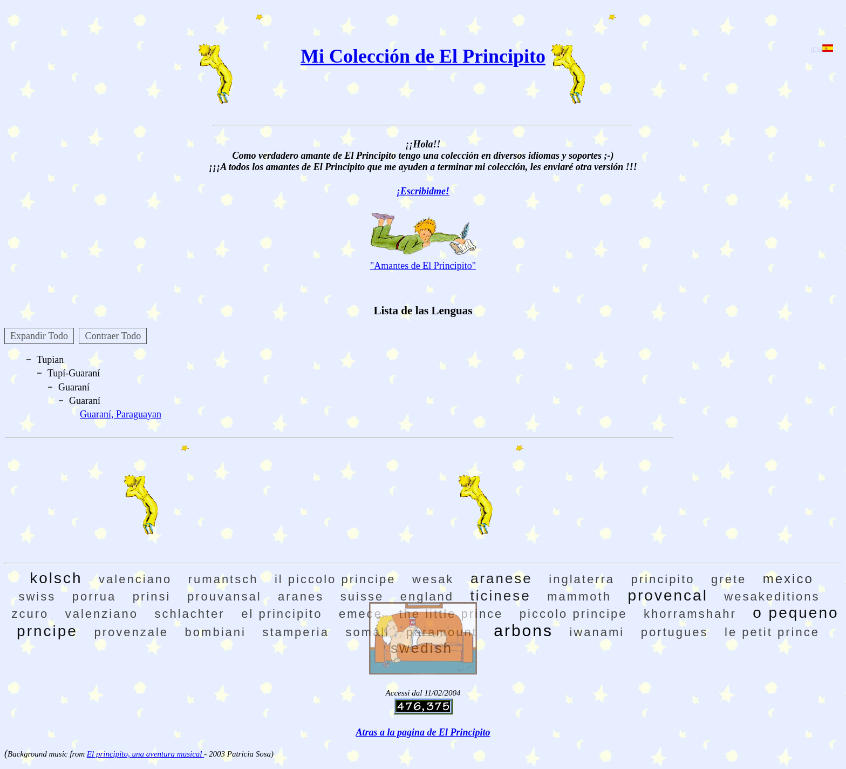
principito (663, 579)
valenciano (135, 579)
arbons (523, 630)
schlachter (189, 613)
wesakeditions (772, 596)
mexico (788, 578)
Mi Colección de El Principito (423, 56)
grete (728, 579)
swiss (37, 596)
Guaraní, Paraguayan (120, 414)
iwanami (596, 632)
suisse (362, 596)
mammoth (579, 596)
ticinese (500, 596)
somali (367, 632)
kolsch (56, 578)
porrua (94, 596)
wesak (433, 579)
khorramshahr (690, 613)
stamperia (295, 632)
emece (361, 613)
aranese (501, 578)
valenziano (101, 613)
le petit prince (772, 632)
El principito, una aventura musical (145, 754)
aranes (301, 596)
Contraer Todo (113, 335)
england (427, 596)
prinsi (152, 596)
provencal (667, 595)
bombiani (215, 632)
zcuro (30, 613)
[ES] (822, 49)
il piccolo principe (335, 579)
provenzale (131, 632)
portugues (674, 632)
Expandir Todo (39, 335)
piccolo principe (573, 613)
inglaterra (582, 579)
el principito (281, 613)
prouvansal (224, 596)
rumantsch (223, 579)
